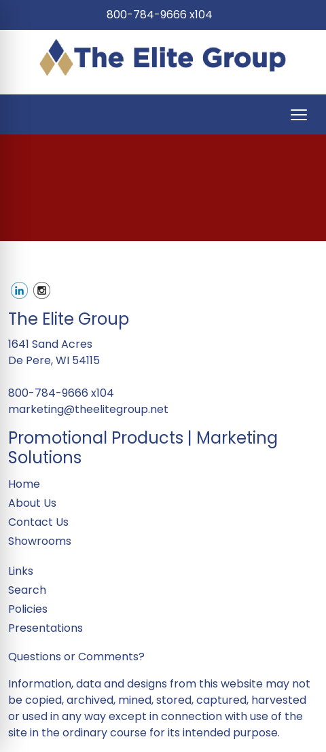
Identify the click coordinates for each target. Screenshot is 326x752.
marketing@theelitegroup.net (88, 409)
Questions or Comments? (76, 656)
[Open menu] (298, 114)
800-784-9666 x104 (160, 14)
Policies (28, 609)
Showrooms (39, 541)
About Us (32, 503)
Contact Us (38, 522)
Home (24, 484)
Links (20, 571)
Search (27, 590)
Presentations (45, 628)
